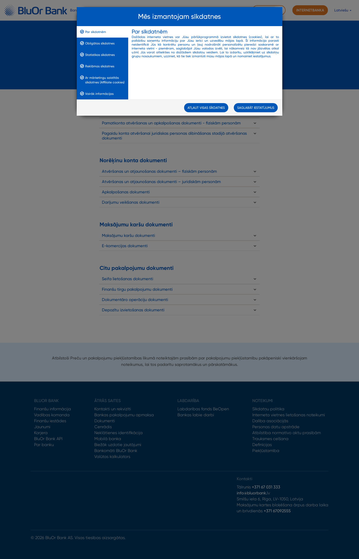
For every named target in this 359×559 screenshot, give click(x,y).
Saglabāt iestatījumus (255, 108)
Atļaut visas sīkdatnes (206, 108)
